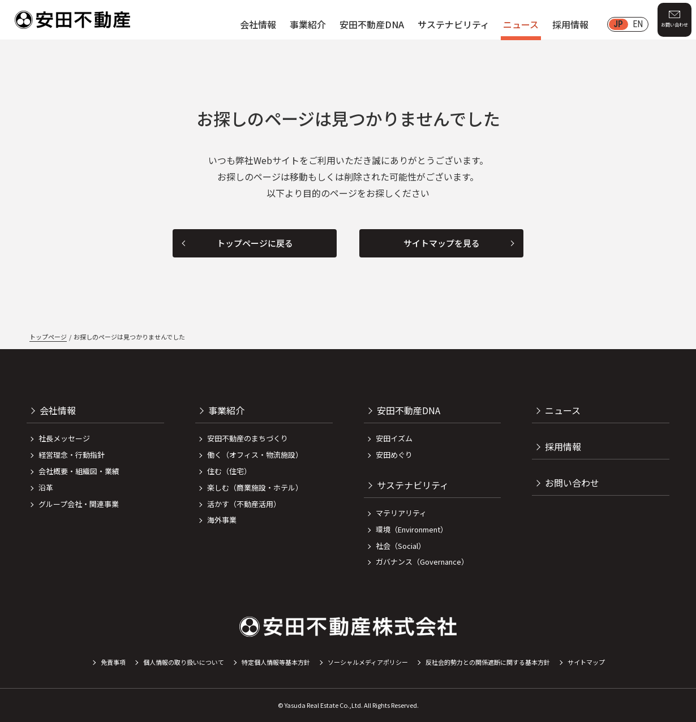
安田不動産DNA (372, 24)
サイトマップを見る (441, 243)
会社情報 (258, 24)
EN (638, 24)
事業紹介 (308, 24)
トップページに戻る (255, 243)
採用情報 (570, 24)
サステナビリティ (453, 24)
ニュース (521, 24)
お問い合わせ (674, 25)
